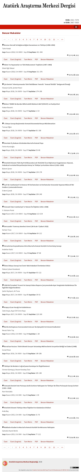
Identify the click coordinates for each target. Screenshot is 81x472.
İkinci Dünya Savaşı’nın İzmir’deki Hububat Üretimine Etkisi (26, 266)
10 (45, 39)
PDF (36, 59)
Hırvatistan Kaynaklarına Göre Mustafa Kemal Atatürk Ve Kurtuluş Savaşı (31, 246)
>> (62, 39)
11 (49, 39)
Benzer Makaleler (47, 59)
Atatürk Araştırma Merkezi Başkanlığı (23, 462)
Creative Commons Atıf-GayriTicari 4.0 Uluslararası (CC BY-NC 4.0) (50, 470)
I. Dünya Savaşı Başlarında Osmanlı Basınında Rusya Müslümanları (28, 123)
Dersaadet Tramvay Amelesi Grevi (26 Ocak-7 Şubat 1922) (25, 226)
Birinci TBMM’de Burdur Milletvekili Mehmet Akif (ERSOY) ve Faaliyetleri (31, 104)
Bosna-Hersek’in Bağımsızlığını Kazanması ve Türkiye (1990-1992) (28, 45)
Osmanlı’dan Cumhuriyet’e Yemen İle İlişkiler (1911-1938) (25, 207)
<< (5, 39)
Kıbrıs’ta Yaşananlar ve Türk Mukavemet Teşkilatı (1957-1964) (27, 65)
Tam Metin (28, 59)
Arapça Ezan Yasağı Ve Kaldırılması (16, 307)
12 (54, 39)
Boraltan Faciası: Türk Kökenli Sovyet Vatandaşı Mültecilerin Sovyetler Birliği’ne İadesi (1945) (39, 346)
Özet (5, 59)
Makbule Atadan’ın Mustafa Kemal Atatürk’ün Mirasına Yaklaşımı (28, 427)
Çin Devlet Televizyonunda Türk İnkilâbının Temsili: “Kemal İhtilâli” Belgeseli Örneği (36, 84)
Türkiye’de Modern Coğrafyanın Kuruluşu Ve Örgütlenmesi (26, 366)
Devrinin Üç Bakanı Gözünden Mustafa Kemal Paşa (22, 143)
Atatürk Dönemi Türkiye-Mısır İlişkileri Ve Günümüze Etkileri (26, 408)
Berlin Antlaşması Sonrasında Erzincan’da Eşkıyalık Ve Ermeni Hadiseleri (31, 327)
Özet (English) (15, 59)
